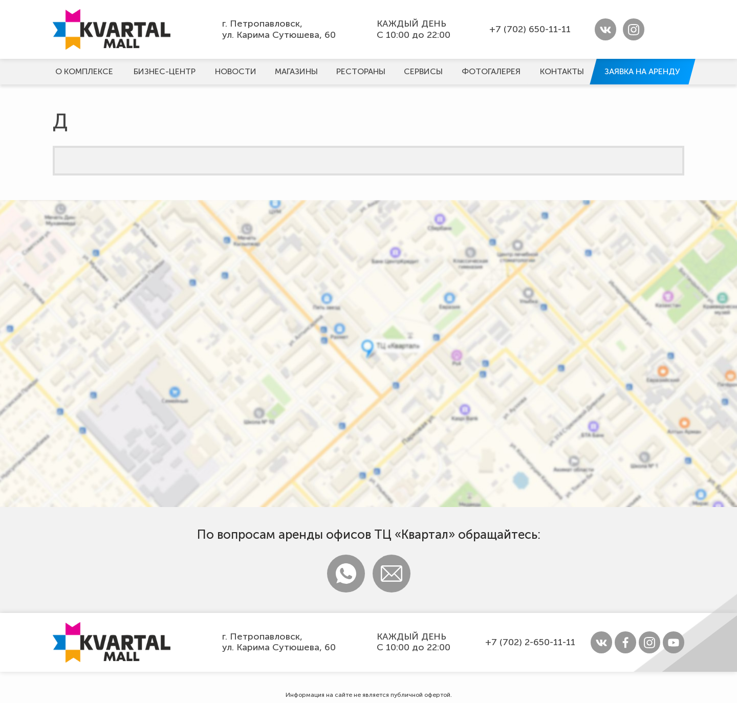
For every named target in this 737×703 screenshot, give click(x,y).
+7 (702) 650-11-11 (530, 29)
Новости (235, 71)
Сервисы (423, 71)
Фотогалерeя (491, 71)
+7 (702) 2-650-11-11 (530, 642)
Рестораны (360, 71)
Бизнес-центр (165, 71)
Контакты (562, 71)
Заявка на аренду (642, 71)
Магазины (296, 71)
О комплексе (84, 71)
